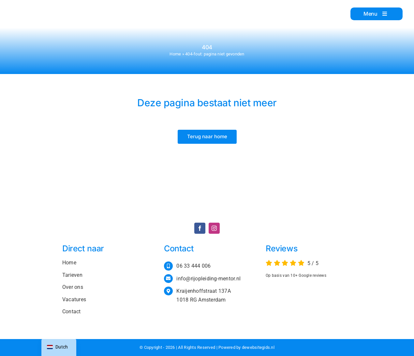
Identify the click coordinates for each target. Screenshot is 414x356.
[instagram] (214, 228)
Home (175, 54)
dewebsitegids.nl (258, 347)
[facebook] (199, 228)
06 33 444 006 (193, 266)
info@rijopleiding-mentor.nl (208, 278)
